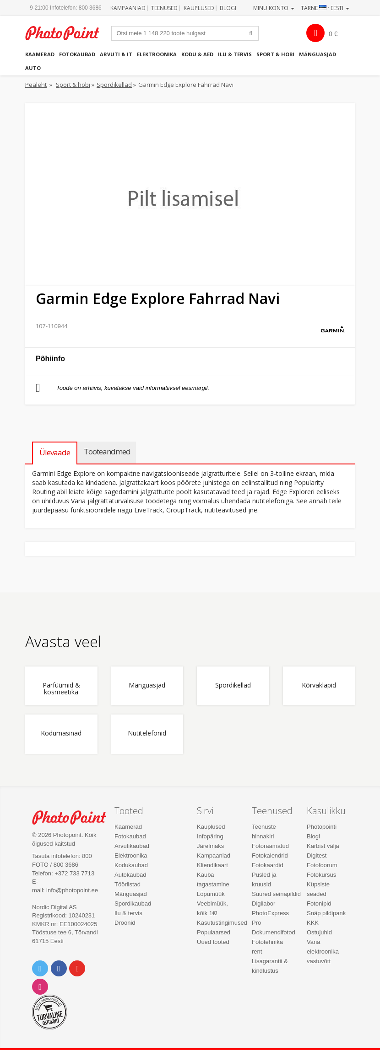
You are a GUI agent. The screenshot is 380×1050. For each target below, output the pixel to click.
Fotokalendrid (270, 855)
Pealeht (36, 84)
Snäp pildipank (326, 913)
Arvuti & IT (116, 54)
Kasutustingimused (222, 922)
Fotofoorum (322, 865)
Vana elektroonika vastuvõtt (323, 951)
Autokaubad (130, 874)
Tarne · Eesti (325, 8)
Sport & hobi (275, 54)
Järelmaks (210, 845)
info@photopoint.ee (72, 890)
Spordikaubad (132, 903)
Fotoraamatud (270, 845)
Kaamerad (39, 54)
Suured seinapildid (276, 893)
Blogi (228, 8)
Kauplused (199, 8)
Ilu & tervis (235, 54)
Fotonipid (319, 903)
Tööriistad (127, 884)
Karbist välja (323, 845)
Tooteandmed (107, 451)
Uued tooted (213, 941)
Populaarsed (213, 932)
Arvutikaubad (131, 845)
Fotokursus (321, 874)
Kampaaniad (128, 8)
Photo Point (74, 817)
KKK (313, 922)
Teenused (164, 8)
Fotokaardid (267, 865)
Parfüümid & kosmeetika (61, 689)
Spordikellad (114, 84)
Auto (33, 67)
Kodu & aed (197, 54)
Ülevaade (54, 452)
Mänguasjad (317, 54)
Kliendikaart (212, 865)
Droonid (125, 922)
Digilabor (263, 903)
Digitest (316, 855)
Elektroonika (157, 54)
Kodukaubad (131, 865)
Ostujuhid (319, 932)
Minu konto (273, 8)
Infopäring (210, 836)
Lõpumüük (211, 893)
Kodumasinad (61, 733)
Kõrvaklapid (319, 685)
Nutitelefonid (147, 733)
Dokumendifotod (273, 932)
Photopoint (67, 33)
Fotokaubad (77, 54)
